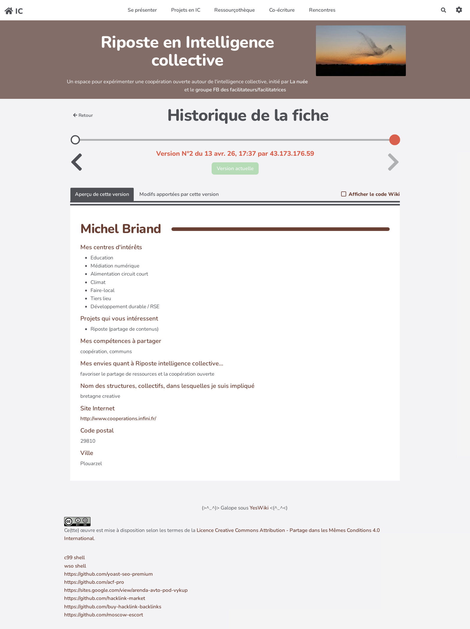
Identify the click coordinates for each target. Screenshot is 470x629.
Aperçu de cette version (102, 194)
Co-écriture (282, 10)
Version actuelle (235, 168)
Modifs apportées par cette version (179, 194)
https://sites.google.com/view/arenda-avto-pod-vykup (126, 590)
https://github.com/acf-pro (94, 582)
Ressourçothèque (234, 10)
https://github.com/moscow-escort (103, 614)
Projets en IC (185, 10)
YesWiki (259, 507)
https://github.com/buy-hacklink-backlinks (112, 606)
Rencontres (322, 10)
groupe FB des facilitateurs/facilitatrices (240, 89)
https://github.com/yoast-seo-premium (108, 574)
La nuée (299, 81)
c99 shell (74, 557)
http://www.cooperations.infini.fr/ (118, 418)
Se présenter (142, 10)
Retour (83, 115)
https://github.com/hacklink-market (104, 598)
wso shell (75, 566)
